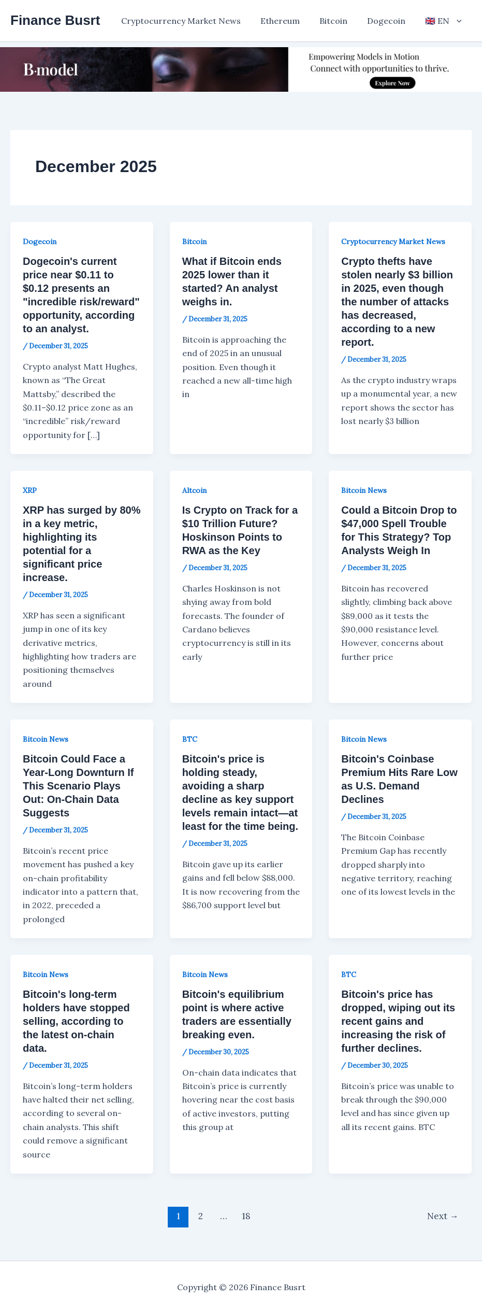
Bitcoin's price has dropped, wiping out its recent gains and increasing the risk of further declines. (398, 1021)
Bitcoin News (364, 490)
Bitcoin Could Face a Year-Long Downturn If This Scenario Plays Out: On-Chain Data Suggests (78, 785)
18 (246, 1216)
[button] (445, 20)
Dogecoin (391, 21)
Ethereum (291, 21)
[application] (458, 21)
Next (442, 1216)
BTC (189, 739)
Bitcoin (341, 21)
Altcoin (194, 490)
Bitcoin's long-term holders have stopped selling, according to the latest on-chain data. (76, 1021)
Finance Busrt (55, 20)
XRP (30, 490)
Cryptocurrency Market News (195, 21)
